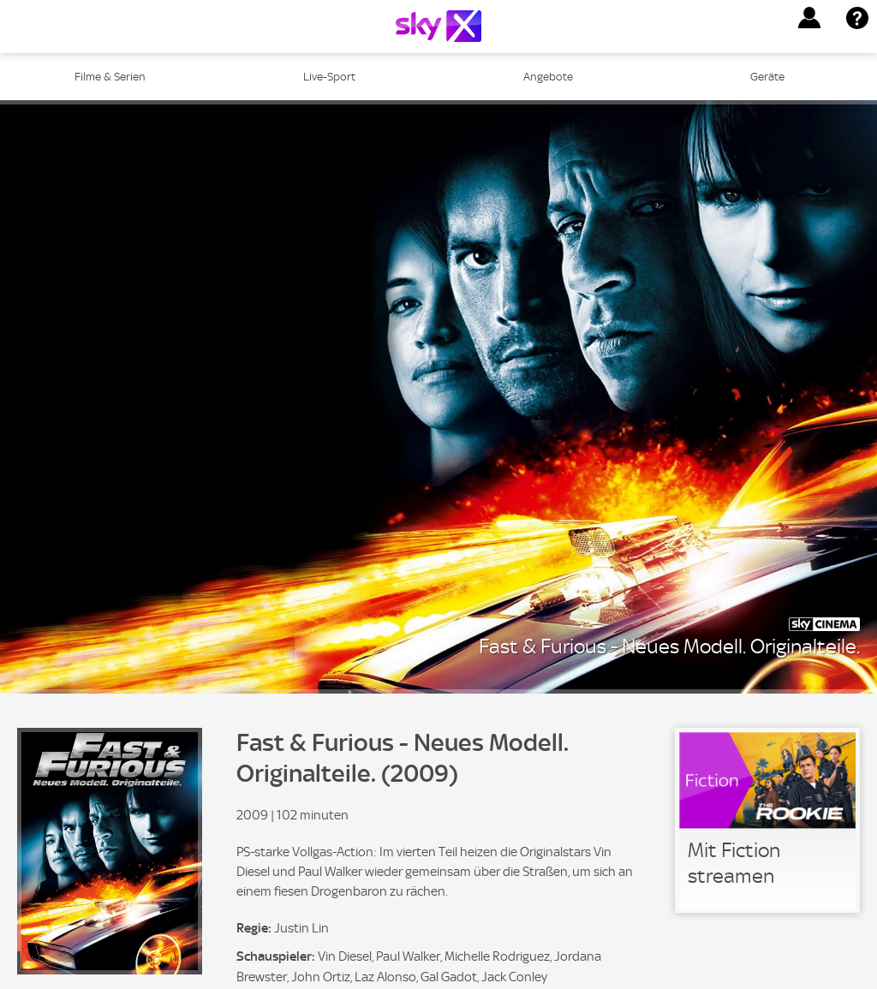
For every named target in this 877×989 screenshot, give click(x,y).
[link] (767, 820)
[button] (809, 18)
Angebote (548, 76)
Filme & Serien (110, 76)
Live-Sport (329, 76)
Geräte (767, 76)
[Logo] (438, 26)
